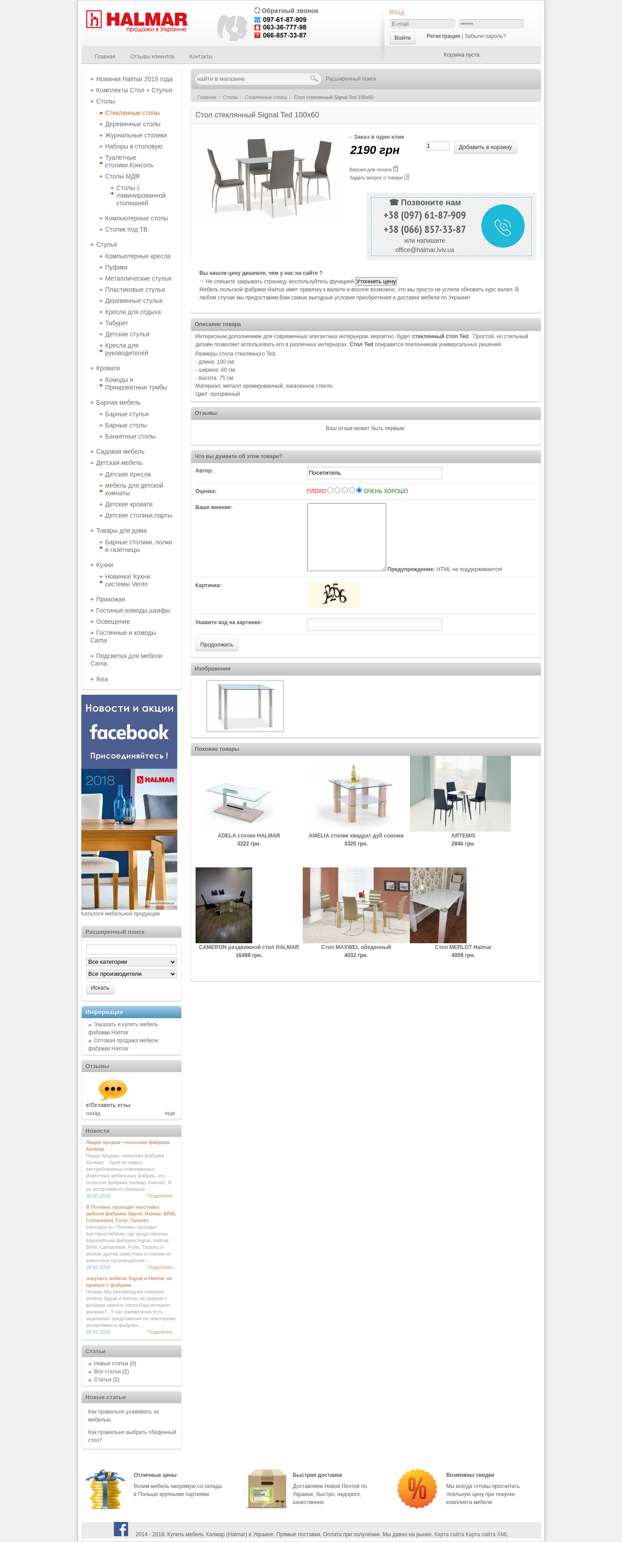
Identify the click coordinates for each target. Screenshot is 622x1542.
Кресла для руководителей (127, 349)
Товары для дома (121, 530)
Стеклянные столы (132, 112)
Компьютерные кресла (138, 256)
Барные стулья (127, 414)
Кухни (104, 564)
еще (170, 1113)
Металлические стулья (138, 278)
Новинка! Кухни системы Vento (127, 580)
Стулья (106, 244)
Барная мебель (118, 402)
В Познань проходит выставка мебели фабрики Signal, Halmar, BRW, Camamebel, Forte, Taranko (131, 1213)
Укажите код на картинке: (229, 636)
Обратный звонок (290, 10)
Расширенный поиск (351, 79)
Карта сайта (449, 1534)
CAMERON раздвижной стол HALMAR (249, 961)
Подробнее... (162, 1195)
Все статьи (107, 1371)
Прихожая (110, 599)
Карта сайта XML (487, 1534)
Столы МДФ (122, 176)
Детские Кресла (128, 474)
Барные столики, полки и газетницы (138, 546)
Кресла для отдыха (133, 311)
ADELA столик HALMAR (249, 849)
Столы (105, 101)
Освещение (113, 621)
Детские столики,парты (138, 515)
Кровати (108, 368)
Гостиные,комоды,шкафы (133, 610)
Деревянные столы (133, 124)
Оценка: (206, 491)
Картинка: (209, 599)
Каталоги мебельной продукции (120, 914)
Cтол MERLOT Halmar (463, 961)
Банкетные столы (130, 436)
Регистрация (443, 36)
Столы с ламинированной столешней (141, 195)
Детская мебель (119, 462)
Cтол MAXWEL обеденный (356, 961)
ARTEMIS (463, 849)
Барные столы (126, 425)
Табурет (117, 323)
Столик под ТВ (126, 229)
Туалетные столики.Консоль (129, 161)
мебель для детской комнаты (134, 489)
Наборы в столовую (134, 146)
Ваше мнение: (214, 507)
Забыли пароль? (485, 36)
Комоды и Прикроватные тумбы (136, 383)
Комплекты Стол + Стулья (134, 90)
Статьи (103, 1379)
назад (93, 1113)
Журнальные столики (136, 135)
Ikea (102, 679)
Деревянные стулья (134, 300)
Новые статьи (111, 1363)
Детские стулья (127, 334)
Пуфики (116, 267)
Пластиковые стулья (135, 289)
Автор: (204, 471)
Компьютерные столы (136, 218)
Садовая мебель (120, 451)
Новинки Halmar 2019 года (134, 79)
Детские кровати (129, 504)
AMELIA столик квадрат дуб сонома (356, 849)
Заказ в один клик (379, 137)
